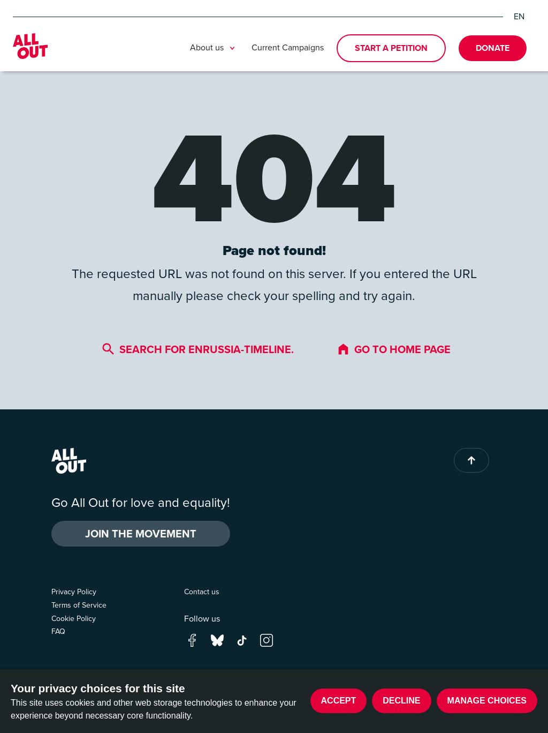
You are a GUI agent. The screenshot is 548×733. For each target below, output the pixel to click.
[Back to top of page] (471, 460)
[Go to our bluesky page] (217, 639)
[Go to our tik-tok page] (241, 639)
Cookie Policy (73, 618)
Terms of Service (78, 605)
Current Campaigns (288, 47)
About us (214, 48)
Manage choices (487, 700)
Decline (401, 700)
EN (519, 16)
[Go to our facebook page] (192, 639)
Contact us (201, 591)
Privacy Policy (73, 591)
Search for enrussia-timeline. (198, 349)
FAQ (58, 631)
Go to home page (394, 349)
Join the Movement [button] (140, 534)
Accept (338, 700)
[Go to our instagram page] (266, 639)
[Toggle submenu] (232, 48)
